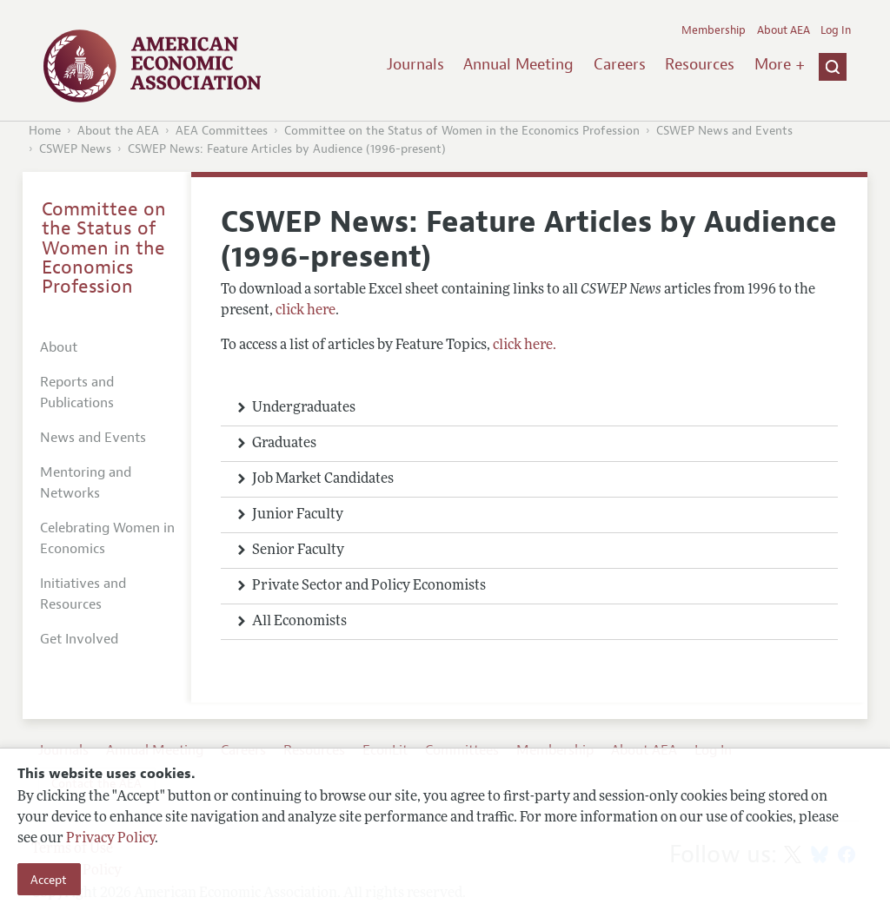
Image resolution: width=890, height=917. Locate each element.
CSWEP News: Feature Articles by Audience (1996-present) (287, 149)
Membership (713, 30)
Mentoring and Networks (85, 483)
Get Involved (79, 639)
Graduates (284, 444)
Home (45, 130)
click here (305, 311)
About (58, 347)
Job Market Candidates (323, 479)
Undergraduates (303, 408)
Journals (415, 64)
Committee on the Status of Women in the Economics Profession (462, 130)
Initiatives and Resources (83, 594)
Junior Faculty (297, 515)
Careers (620, 64)
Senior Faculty (298, 550)
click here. (524, 346)
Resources (699, 64)
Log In (835, 30)
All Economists (299, 622)
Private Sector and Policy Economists (369, 586)
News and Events (93, 437)
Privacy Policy (110, 839)
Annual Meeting (518, 64)
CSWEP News (75, 149)
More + (779, 64)
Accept (48, 879)
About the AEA (118, 130)
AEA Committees (222, 130)
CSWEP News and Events (724, 130)
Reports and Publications (77, 392)
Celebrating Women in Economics (107, 538)
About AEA (783, 30)
